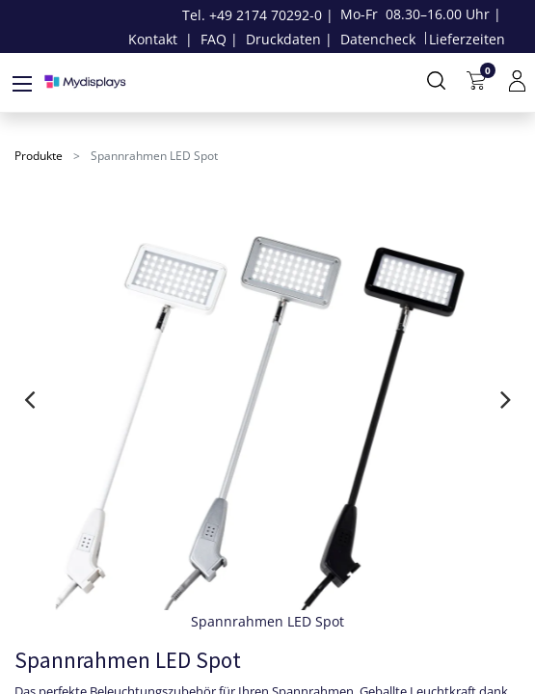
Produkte (38, 155)
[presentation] (29, 399)
